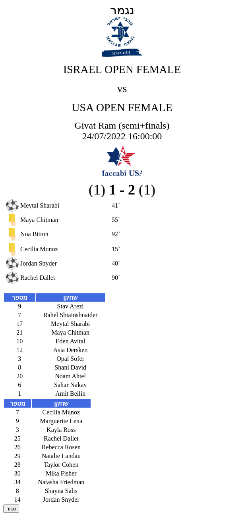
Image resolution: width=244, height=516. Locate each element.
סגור (11, 509)
